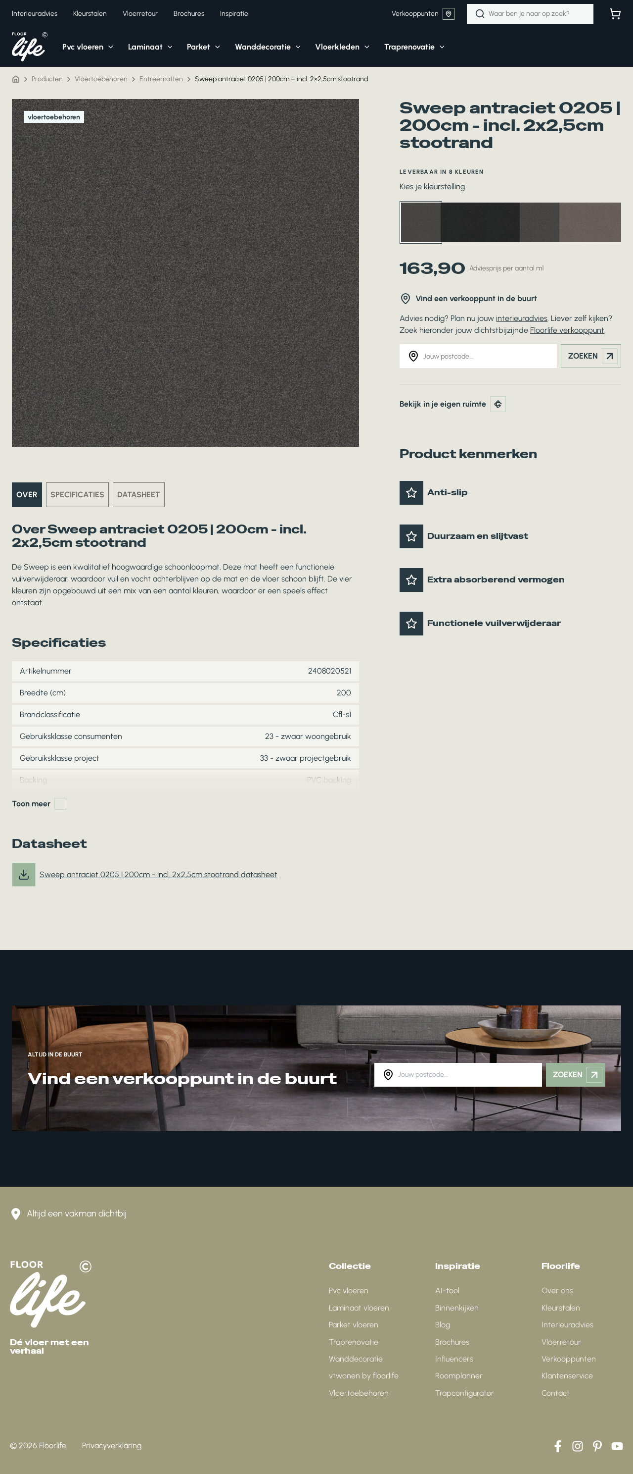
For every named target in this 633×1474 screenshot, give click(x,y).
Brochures (452, 1342)
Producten (47, 79)
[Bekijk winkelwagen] (615, 14)
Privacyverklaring (111, 1445)
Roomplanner (459, 1375)
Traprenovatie (353, 1342)
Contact (556, 1393)
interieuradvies (521, 318)
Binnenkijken (457, 1308)
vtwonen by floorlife (364, 1375)
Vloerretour (561, 1342)
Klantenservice (567, 1375)
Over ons (557, 1290)
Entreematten (161, 79)
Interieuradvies (567, 1324)
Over (27, 494)
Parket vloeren (353, 1324)
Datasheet (138, 494)
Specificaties (77, 494)
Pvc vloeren (348, 1290)
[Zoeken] (480, 14)
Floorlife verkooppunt (567, 330)
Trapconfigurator (464, 1393)
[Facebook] (558, 1446)
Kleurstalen (561, 1308)
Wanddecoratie (356, 1359)
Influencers (454, 1359)
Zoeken (593, 356)
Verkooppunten (423, 14)
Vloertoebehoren (101, 79)
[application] (108, 47)
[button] (80, 47)
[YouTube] (617, 1446)
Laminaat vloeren (359, 1308)
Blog (442, 1324)
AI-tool (447, 1290)
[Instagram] (578, 1446)
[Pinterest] (597, 1446)
